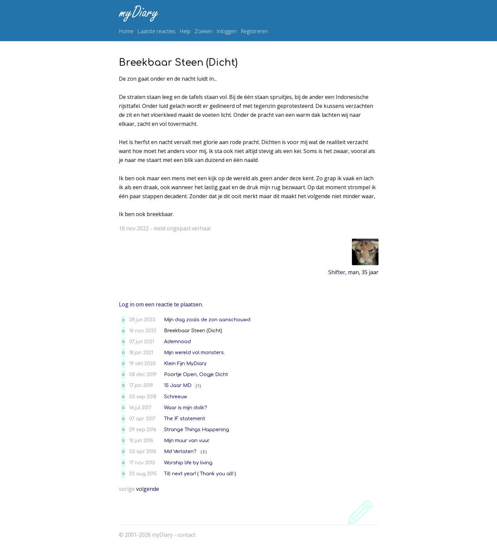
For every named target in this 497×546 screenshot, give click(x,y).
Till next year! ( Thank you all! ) (200, 473)
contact (186, 534)
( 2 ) (204, 452)
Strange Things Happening (196, 429)
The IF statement (184, 418)
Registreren (254, 31)
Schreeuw (175, 396)
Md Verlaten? (180, 451)
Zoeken (203, 31)
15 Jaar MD (178, 385)
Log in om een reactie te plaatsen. (161, 304)
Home (126, 31)
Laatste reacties (156, 31)
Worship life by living (188, 462)
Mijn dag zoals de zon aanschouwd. (207, 319)
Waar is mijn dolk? (185, 407)
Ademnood (177, 341)
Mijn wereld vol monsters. (194, 352)
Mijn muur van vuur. (187, 440)
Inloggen (226, 31)
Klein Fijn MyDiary (185, 363)
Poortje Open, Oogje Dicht (196, 374)
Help (185, 31)
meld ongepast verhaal (181, 228)
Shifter (336, 272)
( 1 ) (198, 386)
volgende (147, 489)
